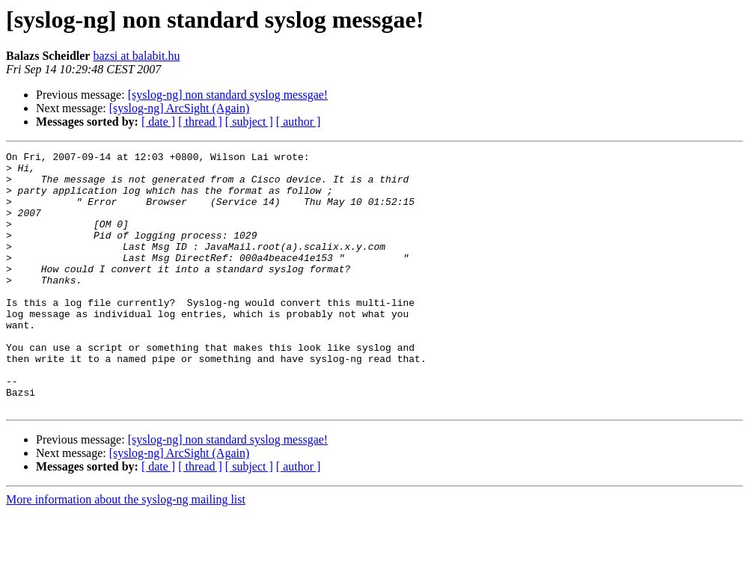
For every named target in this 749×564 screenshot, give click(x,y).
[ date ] (158, 121)
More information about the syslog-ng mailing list (125, 551)
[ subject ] (249, 121)
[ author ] (298, 121)
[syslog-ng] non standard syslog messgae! (228, 94)
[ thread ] (200, 121)
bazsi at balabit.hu (136, 55)
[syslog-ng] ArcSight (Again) (179, 108)
